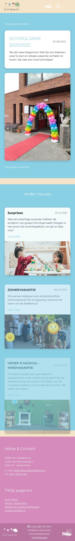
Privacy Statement (16, 503)
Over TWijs (11, 499)
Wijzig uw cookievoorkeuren (22, 506)
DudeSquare (39, 537)
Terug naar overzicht (17, 24)
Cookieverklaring (15, 510)
